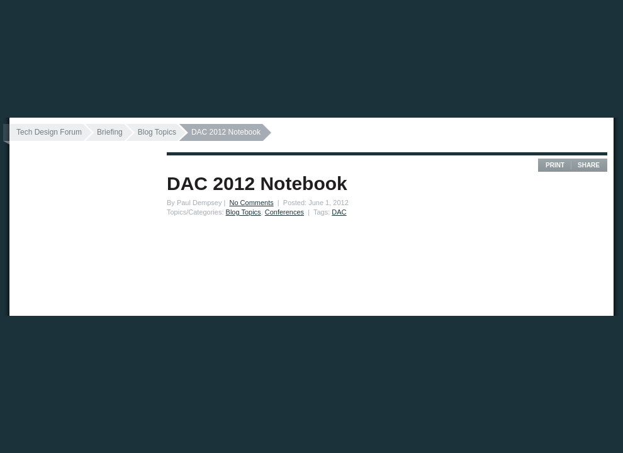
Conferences (284, 212)
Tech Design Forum (49, 132)
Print (555, 165)
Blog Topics (157, 132)
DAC (339, 212)
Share (589, 165)
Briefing (110, 132)
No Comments (251, 202)
